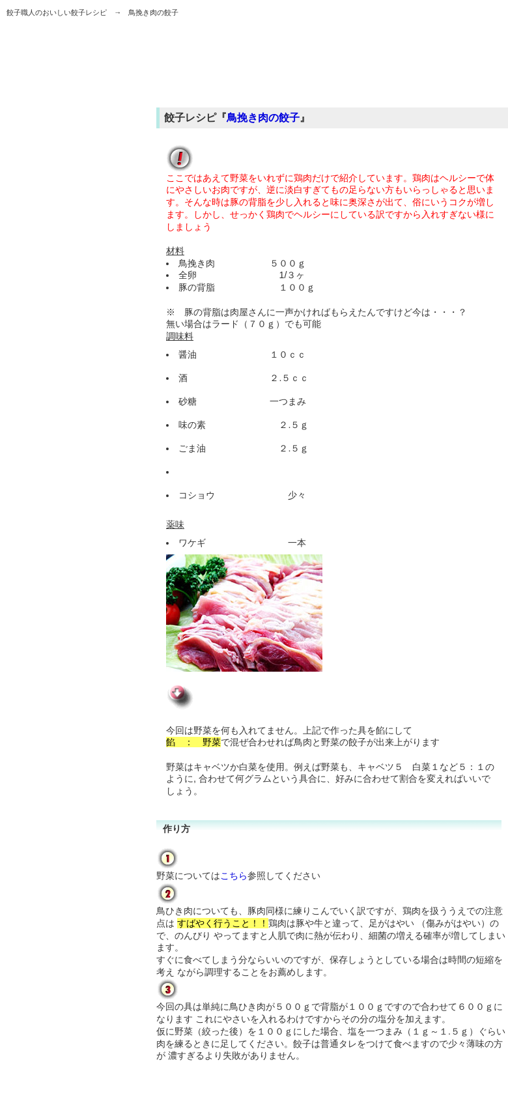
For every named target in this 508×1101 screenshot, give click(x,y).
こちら (233, 875)
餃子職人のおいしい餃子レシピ (57, 12)
